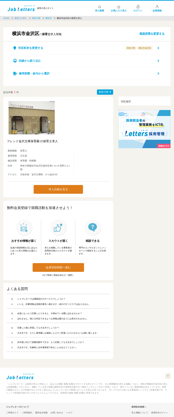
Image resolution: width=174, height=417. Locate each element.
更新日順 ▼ (105, 92)
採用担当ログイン (159, 412)
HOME (6, 18)
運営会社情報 (41, 412)
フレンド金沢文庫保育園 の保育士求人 (32, 141)
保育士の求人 (20, 18)
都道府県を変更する (152, 33)
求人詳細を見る (58, 189)
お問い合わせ (57, 412)
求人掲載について (139, 412)
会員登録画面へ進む (58, 267)
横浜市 (49, 18)
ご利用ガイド (12, 412)
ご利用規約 (27, 412)
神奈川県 (36, 18)
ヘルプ (69, 412)
